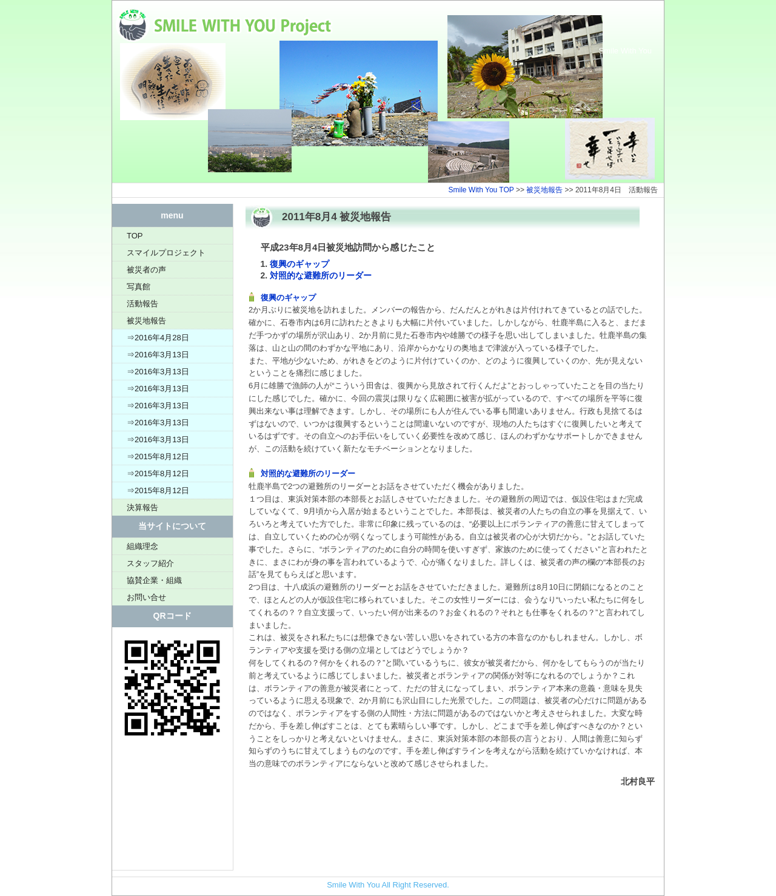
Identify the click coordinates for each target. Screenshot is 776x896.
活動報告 (142, 303)
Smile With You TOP (481, 190)
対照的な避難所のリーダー (321, 275)
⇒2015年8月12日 (158, 456)
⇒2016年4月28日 (158, 337)
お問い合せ (146, 597)
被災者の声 (146, 269)
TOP (135, 235)
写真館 (138, 286)
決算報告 (142, 507)
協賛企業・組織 (154, 580)
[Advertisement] (172, 809)
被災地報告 (544, 190)
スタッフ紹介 (150, 563)
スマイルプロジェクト (166, 252)
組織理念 (142, 546)
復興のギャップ (299, 264)
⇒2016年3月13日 (158, 354)
